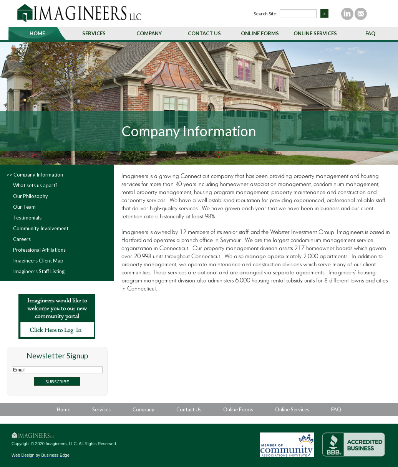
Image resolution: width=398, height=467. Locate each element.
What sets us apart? (35, 185)
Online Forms (260, 33)
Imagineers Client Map (38, 260)
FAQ (370, 33)
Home (37, 33)
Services (94, 33)
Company (149, 33)
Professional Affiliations (39, 250)
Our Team (24, 207)
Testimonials (27, 218)
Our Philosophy (30, 196)
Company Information (38, 175)
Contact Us (204, 33)
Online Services (315, 33)
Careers (22, 239)
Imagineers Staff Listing (39, 271)
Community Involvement (40, 228)
